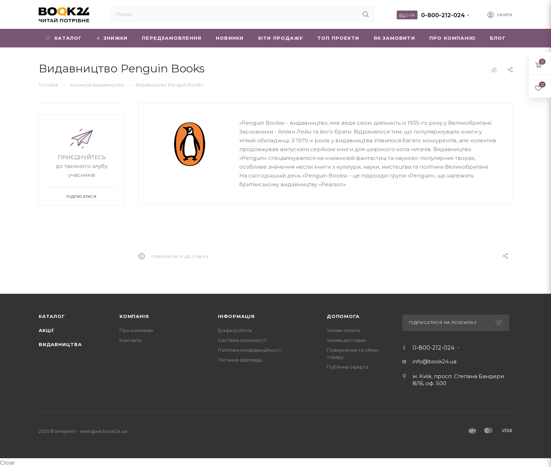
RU (402, 15)
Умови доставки (346, 340)
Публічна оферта (347, 367)
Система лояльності (242, 340)
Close (7, 462)
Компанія (134, 316)
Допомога (343, 316)
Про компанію (136, 330)
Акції (46, 330)
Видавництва (60, 344)
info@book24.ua (434, 361)
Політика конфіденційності (249, 350)
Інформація (236, 316)
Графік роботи (235, 330)
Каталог (52, 316)
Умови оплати (343, 330)
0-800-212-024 (443, 15)
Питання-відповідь (240, 360)
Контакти (130, 340)
